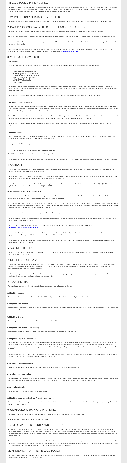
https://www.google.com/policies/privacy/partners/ (23, 227)
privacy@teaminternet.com (69, 51)
